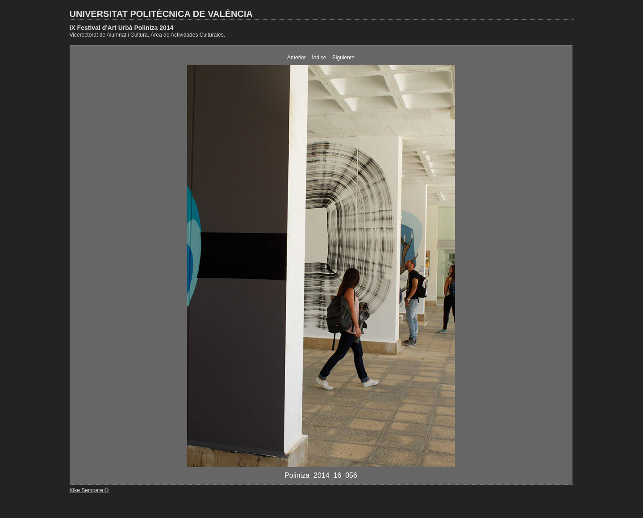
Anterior (296, 57)
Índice (319, 57)
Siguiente (343, 57)
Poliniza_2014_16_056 (320, 475)
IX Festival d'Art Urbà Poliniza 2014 (122, 27)
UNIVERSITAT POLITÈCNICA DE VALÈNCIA (161, 14)
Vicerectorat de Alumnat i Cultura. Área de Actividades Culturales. (147, 35)
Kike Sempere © (89, 490)
